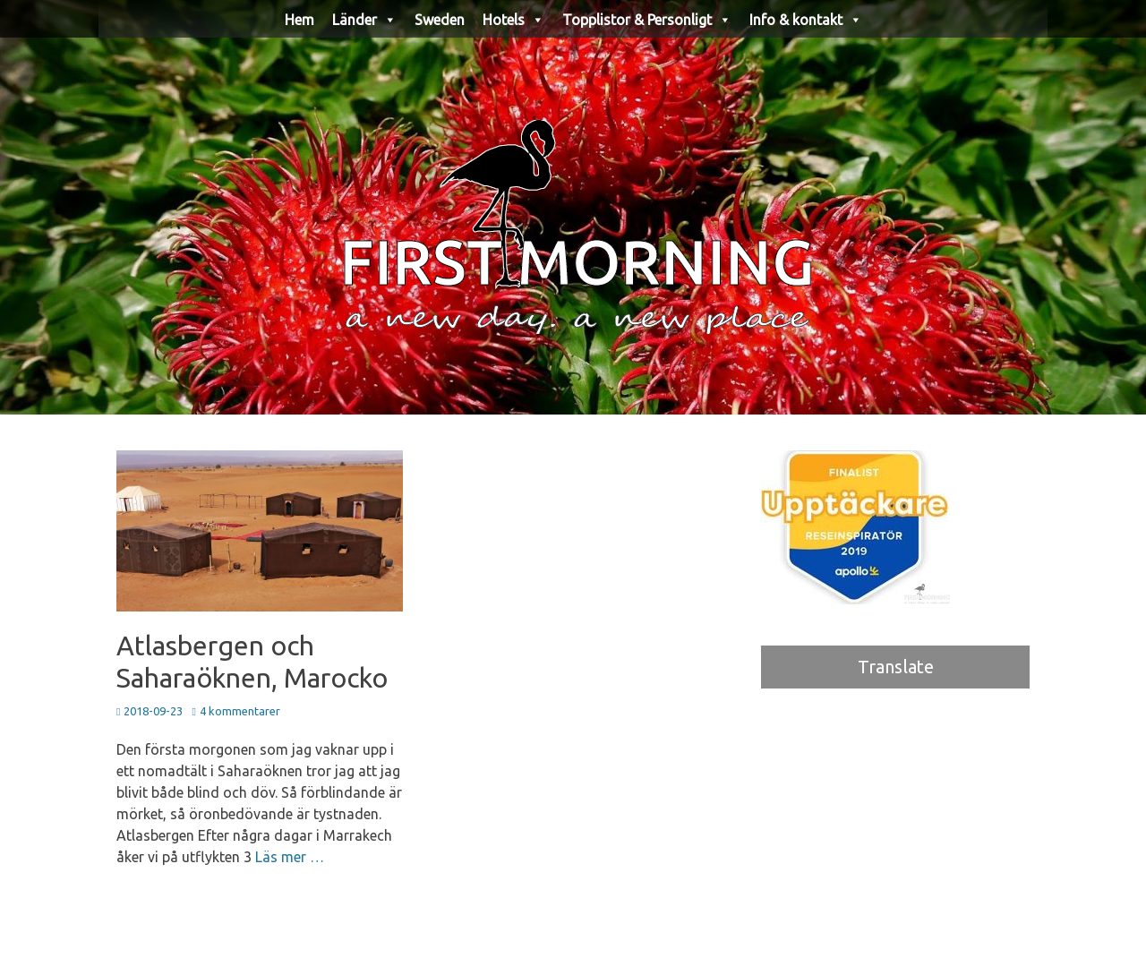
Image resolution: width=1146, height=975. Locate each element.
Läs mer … (289, 857)
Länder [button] (364, 20)
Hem (299, 20)
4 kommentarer (240, 711)
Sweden (440, 20)
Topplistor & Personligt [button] (646, 20)
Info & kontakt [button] (805, 20)
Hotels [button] (513, 20)
